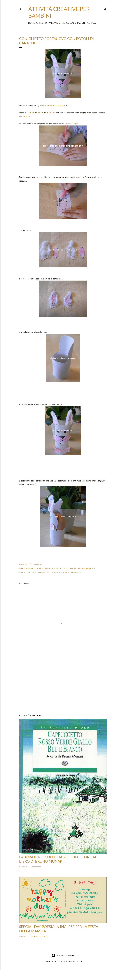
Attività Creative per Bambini (49, 568)
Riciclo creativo (74, 572)
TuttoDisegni (71, 123)
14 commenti (35, 867)
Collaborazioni (76, 22)
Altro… (91, 22)
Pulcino (49, 112)
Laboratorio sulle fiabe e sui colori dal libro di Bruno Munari (58, 859)
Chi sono (41, 22)
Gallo (39, 112)
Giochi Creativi (69, 568)
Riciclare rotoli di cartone (56, 572)
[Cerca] (105, 8)
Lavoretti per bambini (86, 568)
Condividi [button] (23, 564)
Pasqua (28, 116)
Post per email (36, 564)
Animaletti (30, 568)
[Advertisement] (63, 685)
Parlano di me (56, 22)
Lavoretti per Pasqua (28, 572)
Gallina (30, 112)
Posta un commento (39, 936)
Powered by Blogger (63, 955)
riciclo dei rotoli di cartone (53, 105)
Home (31, 22)
